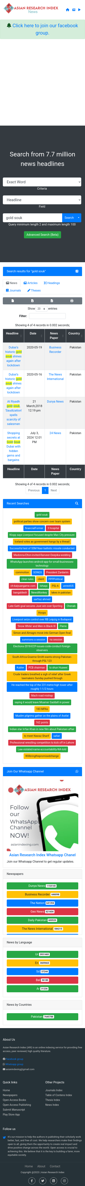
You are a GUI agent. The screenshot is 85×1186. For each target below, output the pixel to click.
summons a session (33, 639)
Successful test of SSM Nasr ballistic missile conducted (42, 548)
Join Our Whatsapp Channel (25, 771)
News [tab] (11, 283)
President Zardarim (57, 572)
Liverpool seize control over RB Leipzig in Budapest (42, 619)
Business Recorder (42, 894)
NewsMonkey (39, 592)
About (41, 1166)
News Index (52, 1104)
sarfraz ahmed (42, 599)
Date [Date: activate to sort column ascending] (33, 333)
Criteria (42, 188)
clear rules (27, 579)
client (41, 579)
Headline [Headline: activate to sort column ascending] (12, 333)
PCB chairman (36, 667)
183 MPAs (42, 708)
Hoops (42, 612)
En (42, 963)
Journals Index (53, 1090)
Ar (42, 988)
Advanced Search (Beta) (42, 234)
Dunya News (55, 401)
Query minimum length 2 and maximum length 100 (42, 224)
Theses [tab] (34, 290)
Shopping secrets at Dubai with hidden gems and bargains (14, 446)
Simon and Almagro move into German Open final (42, 632)
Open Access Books (14, 1099)
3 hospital (53, 528)
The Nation (42, 903)
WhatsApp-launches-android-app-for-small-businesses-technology (42, 563)
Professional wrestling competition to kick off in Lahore (42, 742)
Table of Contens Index (58, 1095)
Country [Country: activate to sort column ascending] (74, 333)
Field (42, 206)
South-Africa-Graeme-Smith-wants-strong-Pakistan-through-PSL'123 (42, 658)
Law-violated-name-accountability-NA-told (42, 749)
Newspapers (10, 1095)
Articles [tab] (30, 283)
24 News (55, 433)
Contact (55, 1166)
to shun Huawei (58, 667)
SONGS (37, 572)
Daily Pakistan (42, 920)
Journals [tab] (13, 290)
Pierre (63, 626)
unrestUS (68, 585)
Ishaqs (44, 585)
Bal (42, 980)
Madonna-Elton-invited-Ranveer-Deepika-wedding (42, 555)
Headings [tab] (52, 283)
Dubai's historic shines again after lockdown (13, 356)
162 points (42, 722)
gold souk (38, 271)
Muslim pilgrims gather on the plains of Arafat (42, 715)
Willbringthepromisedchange (42, 756)
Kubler (20, 667)
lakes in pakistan (61, 592)
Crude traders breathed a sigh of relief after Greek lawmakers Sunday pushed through (42, 676)
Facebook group (14, 1059)
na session (56, 639)
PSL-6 (55, 585)
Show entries (42, 309)
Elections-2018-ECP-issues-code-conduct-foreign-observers (42, 648)
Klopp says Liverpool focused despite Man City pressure (42, 534)
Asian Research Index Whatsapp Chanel (42, 855)
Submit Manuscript (14, 1109)
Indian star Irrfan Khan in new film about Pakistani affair (42, 729)
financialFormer (34, 528)
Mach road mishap (42, 695)
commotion (22, 572)
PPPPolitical (55, 579)
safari (56, 735)
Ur (42, 954)
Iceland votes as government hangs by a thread (42, 541)
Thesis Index (52, 1099)
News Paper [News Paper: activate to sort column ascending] (54, 335)
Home (6, 1090)
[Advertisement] (41, 82)
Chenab (71, 605)
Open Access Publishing (17, 1104)
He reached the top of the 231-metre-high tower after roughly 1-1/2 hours (41, 686)
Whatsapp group (14, 1064)
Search (69, 217)
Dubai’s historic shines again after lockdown (13, 383)
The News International (42, 929)
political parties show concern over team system (42, 521)
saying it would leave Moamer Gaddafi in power (42, 702)
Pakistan (42, 1016)
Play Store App (11, 1114)
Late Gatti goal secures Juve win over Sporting (35, 605)
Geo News (42, 911)
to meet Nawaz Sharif (36, 735)
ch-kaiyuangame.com (22, 585)
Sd (42, 971)
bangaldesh (20, 592)
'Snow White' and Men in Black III (36, 626)
